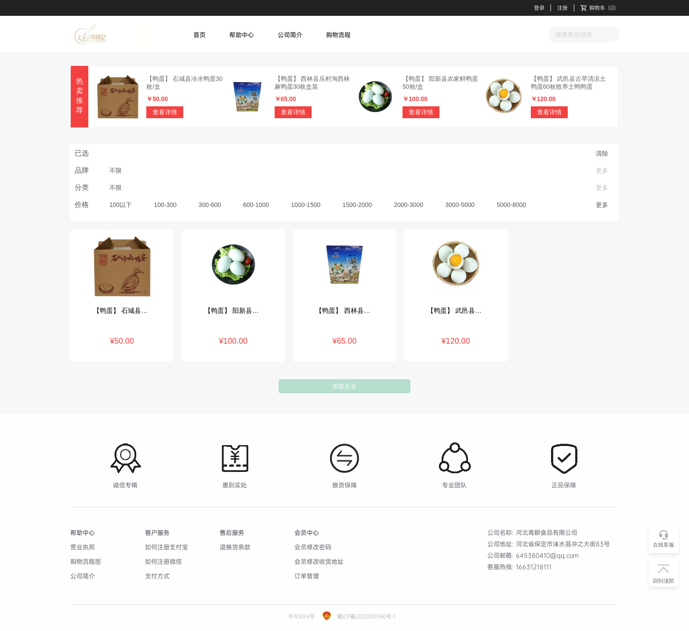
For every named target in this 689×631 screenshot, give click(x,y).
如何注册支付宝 (166, 547)
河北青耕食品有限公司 (546, 532)
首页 (199, 34)
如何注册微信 (163, 561)
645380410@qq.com (547, 555)
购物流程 (338, 34)
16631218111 (533, 566)
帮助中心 (241, 34)
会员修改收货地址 (319, 561)
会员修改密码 (312, 547)
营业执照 (82, 547)
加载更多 (344, 386)
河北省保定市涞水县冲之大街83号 (563, 544)
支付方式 (157, 576)
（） (599, 7)
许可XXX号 (301, 616)
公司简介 (290, 34)
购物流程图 (85, 561)
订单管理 (306, 576)
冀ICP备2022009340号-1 (365, 616)
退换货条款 (235, 547)
